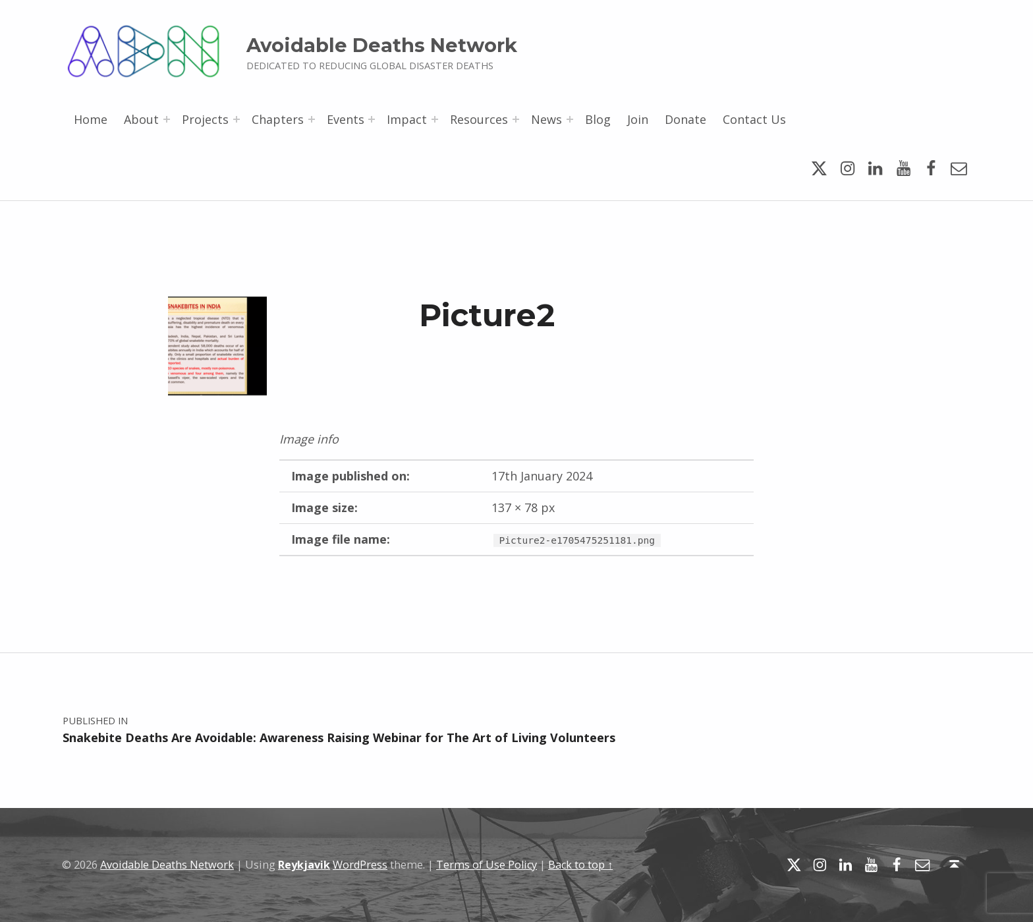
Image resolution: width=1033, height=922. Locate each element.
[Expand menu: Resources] (516, 119)
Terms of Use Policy (486, 864)
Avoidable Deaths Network (381, 45)
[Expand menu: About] (166, 119)
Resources (479, 119)
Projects (205, 119)
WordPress (360, 864)
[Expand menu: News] (570, 119)
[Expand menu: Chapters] (311, 119)
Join (637, 119)
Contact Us (754, 119)
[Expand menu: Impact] (435, 119)
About (141, 119)
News (546, 119)
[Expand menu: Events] (371, 119)
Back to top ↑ (580, 864)
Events (345, 119)
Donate (685, 119)
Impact (407, 119)
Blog (598, 119)
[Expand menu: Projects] (236, 119)
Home (90, 119)
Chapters (278, 119)
